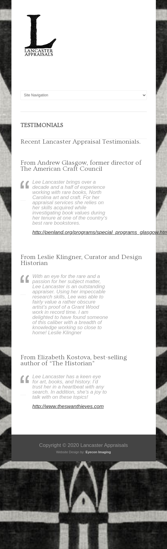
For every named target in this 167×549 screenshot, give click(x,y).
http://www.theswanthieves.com (68, 406)
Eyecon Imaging (98, 452)
